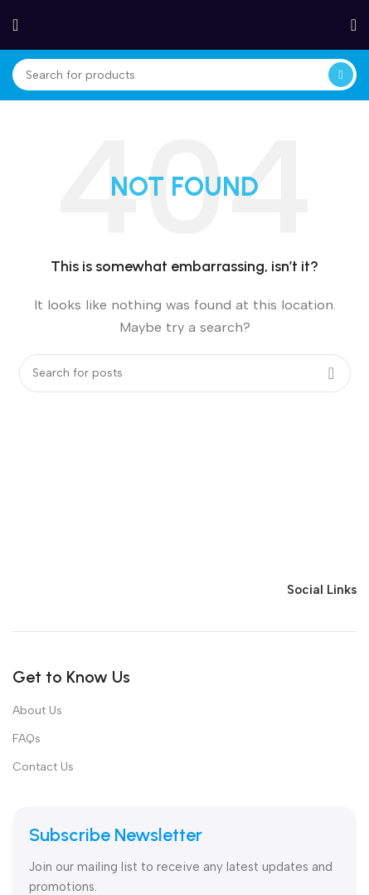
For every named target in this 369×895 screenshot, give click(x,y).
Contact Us (43, 767)
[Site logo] (185, 24)
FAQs (26, 739)
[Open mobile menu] (15, 24)
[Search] (184, 74)
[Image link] (116, 588)
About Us (37, 710)
